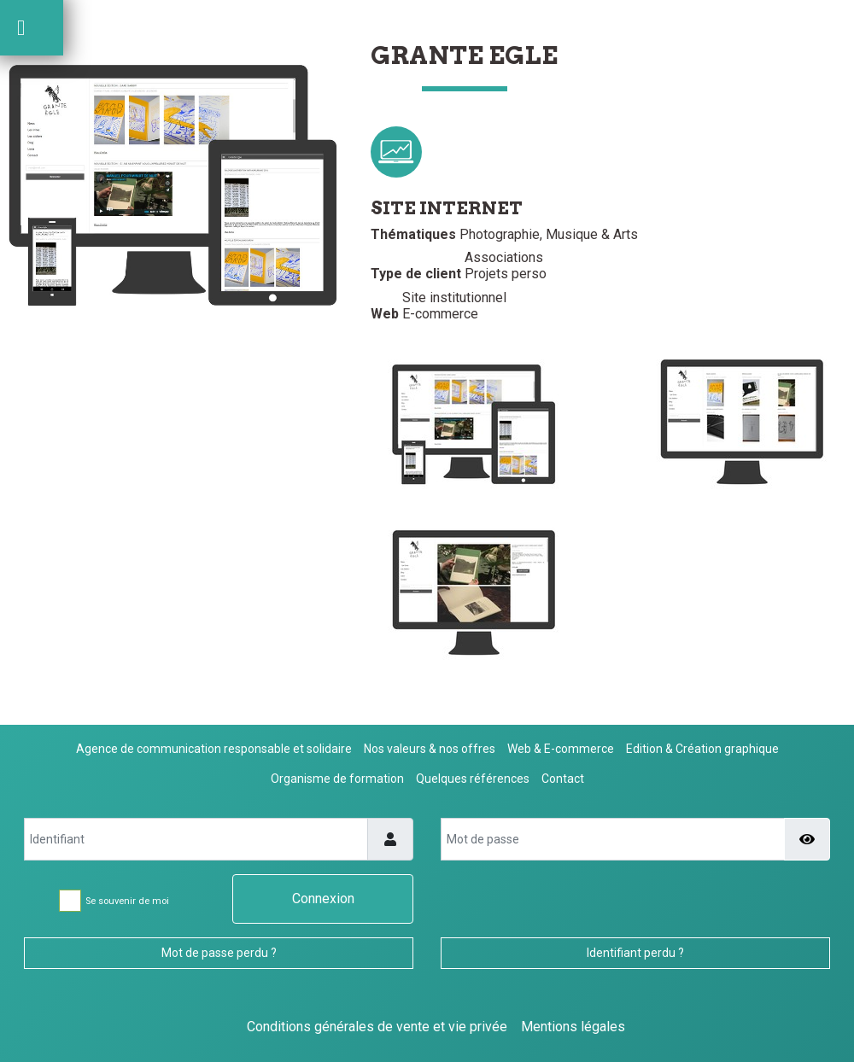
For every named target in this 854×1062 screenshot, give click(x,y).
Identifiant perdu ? (635, 953)
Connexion (323, 898)
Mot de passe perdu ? (219, 953)
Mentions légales (573, 1026)
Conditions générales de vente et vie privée (377, 1026)
